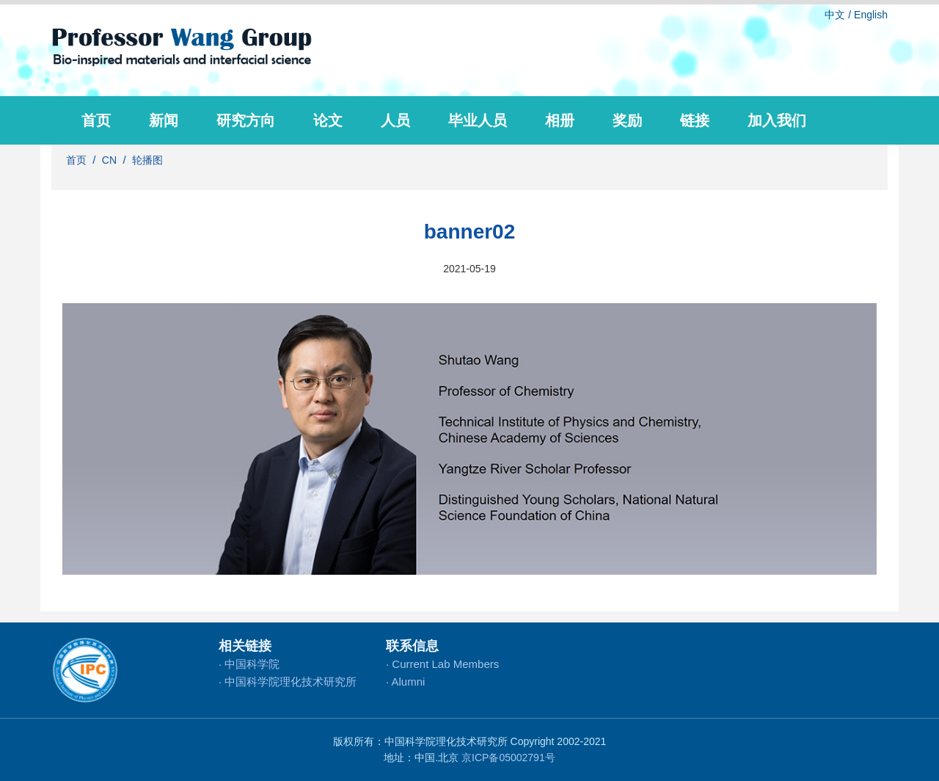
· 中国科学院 (249, 664)
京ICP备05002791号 (508, 757)
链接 (694, 120)
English (871, 15)
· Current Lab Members (442, 664)
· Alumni (405, 681)
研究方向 (245, 120)
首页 (96, 120)
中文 (835, 15)
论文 (328, 120)
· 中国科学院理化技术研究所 (288, 681)
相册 (559, 120)
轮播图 (147, 160)
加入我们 (777, 120)
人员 (395, 120)
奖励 (627, 120)
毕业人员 (477, 120)
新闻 (163, 120)
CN (109, 160)
